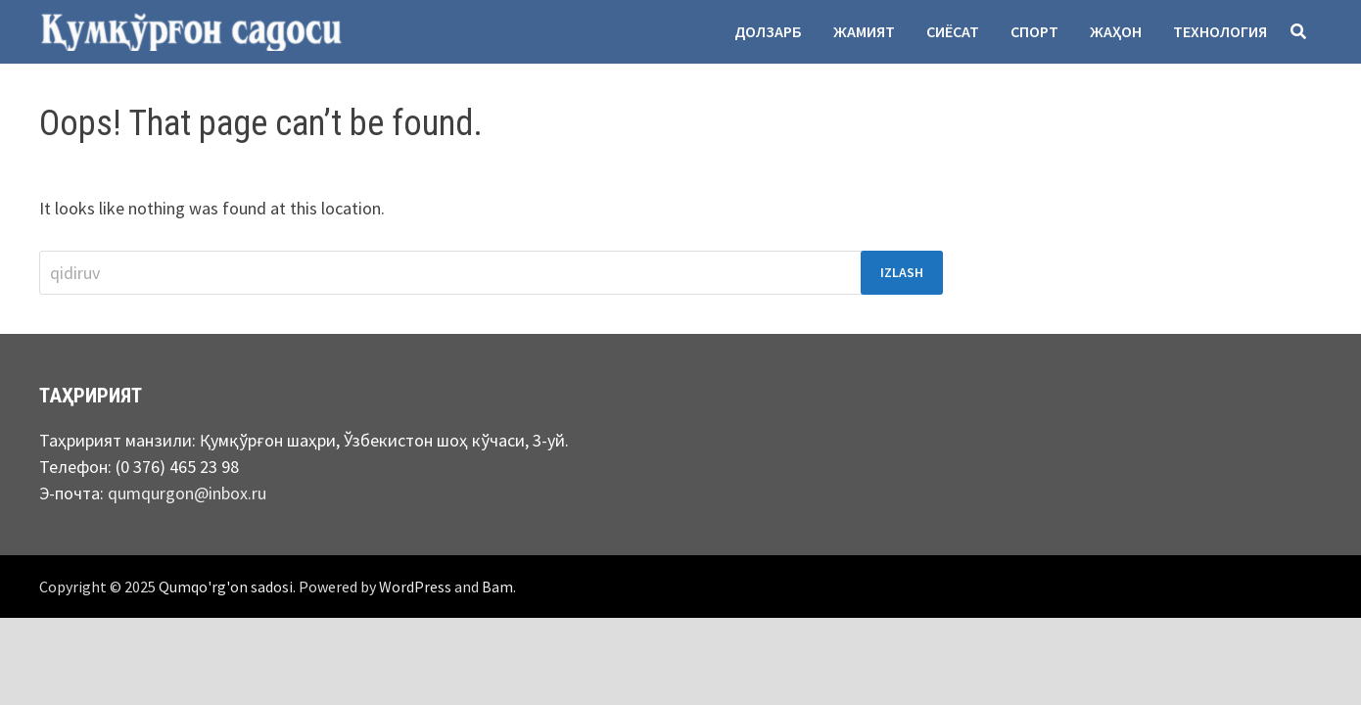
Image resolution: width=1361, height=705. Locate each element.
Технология (1220, 31)
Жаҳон (1116, 31)
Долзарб (768, 31)
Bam (497, 586)
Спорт (1034, 31)
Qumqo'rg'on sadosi (226, 586)
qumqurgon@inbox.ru (187, 493)
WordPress (415, 586)
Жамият (864, 31)
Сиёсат (952, 31)
